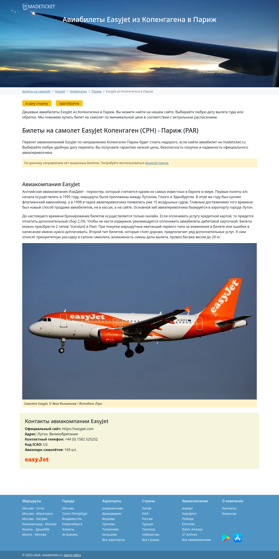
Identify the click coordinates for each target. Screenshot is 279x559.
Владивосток (72, 519)
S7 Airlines (189, 534)
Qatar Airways (192, 529)
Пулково (108, 524)
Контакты (229, 508)
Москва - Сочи (33, 508)
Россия (147, 519)
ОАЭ (145, 513)
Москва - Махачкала (37, 513)
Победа (187, 519)
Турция (147, 524)
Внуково (108, 519)
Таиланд (148, 529)
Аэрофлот (189, 513)
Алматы (68, 529)
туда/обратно (69, 103)
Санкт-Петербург (75, 513)
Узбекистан (150, 534)
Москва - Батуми (34, 519)
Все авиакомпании (196, 540)
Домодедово (112, 513)
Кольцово (109, 534)
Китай (146, 508)
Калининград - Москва (39, 524)
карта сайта (72, 555)
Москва (67, 508)
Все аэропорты (113, 540)
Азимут (187, 508)
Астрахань (70, 534)
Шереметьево (112, 508)
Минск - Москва (34, 534)
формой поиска (156, 163)
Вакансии (229, 513)
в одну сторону (37, 103)
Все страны (150, 540)
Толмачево (110, 529)
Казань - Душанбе (35, 529)
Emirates (188, 524)
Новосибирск (72, 524)
